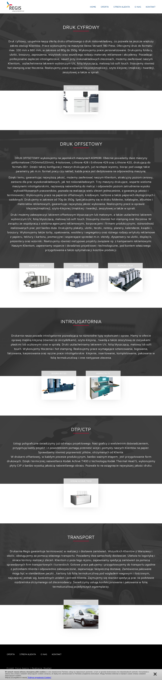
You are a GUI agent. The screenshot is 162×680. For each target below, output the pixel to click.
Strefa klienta (121, 6)
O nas (138, 6)
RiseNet (47, 668)
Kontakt (150, 6)
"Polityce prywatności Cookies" (39, 677)
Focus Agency (22, 668)
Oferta (105, 6)
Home (93, 6)
